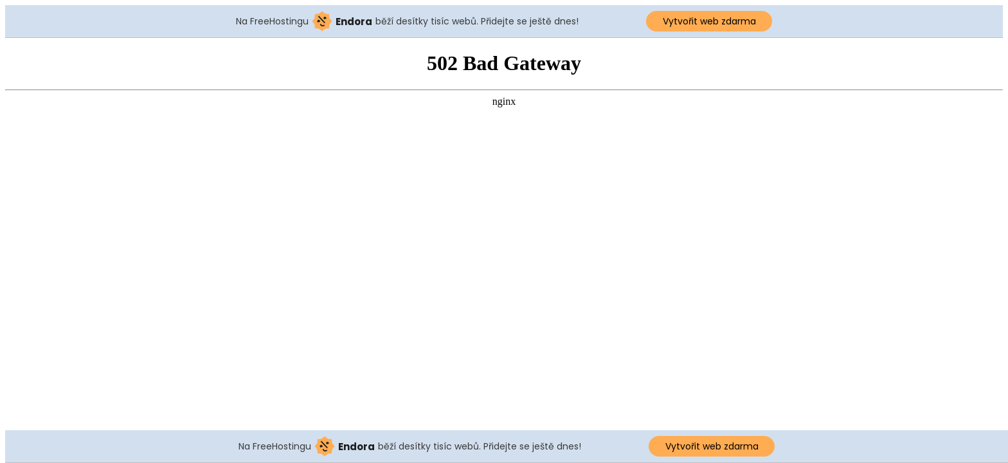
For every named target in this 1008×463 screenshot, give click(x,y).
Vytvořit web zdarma (709, 21)
